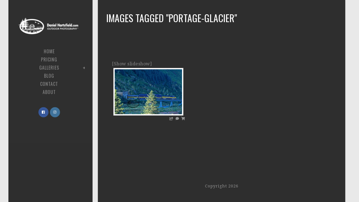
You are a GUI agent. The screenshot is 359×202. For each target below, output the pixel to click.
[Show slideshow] (132, 63)
